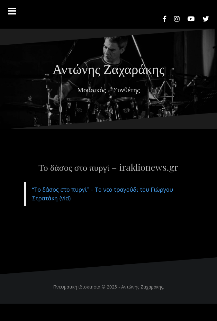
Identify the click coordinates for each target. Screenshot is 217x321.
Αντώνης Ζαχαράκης (108, 69)
